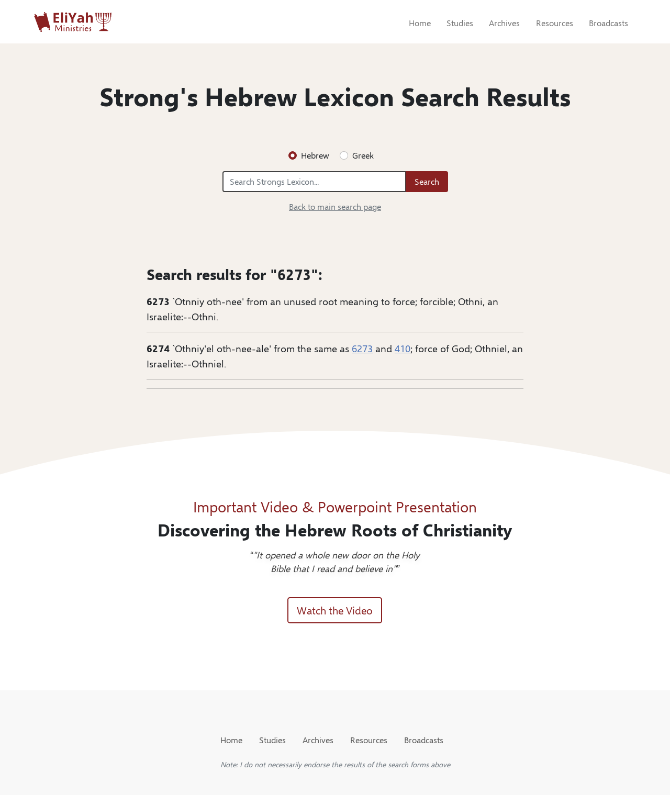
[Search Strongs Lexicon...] (314, 181)
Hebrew (315, 155)
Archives (504, 22)
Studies (459, 22)
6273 (362, 348)
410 (402, 348)
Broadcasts (608, 22)
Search (427, 181)
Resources (554, 22)
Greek (363, 155)
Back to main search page (335, 206)
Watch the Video (335, 610)
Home (420, 22)
